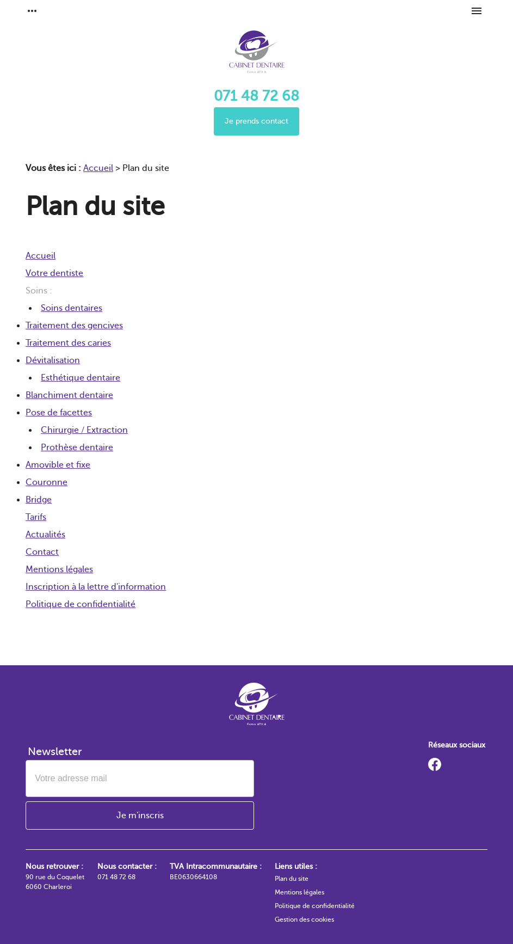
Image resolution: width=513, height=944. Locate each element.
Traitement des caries (68, 343)
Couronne (46, 482)
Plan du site (291, 878)
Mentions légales (59, 569)
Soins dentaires (71, 308)
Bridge (39, 500)
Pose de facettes (59, 413)
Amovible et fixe (58, 465)
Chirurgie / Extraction (84, 430)
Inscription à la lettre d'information (96, 587)
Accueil (98, 168)
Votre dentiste (54, 273)
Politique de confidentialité (80, 604)
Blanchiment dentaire (69, 395)
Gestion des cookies (304, 919)
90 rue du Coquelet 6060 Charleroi (55, 882)
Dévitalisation (53, 360)
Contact (42, 552)
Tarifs (36, 517)
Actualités (45, 535)
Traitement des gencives (74, 325)
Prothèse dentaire (77, 447)
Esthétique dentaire (80, 378)
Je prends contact (256, 121)
